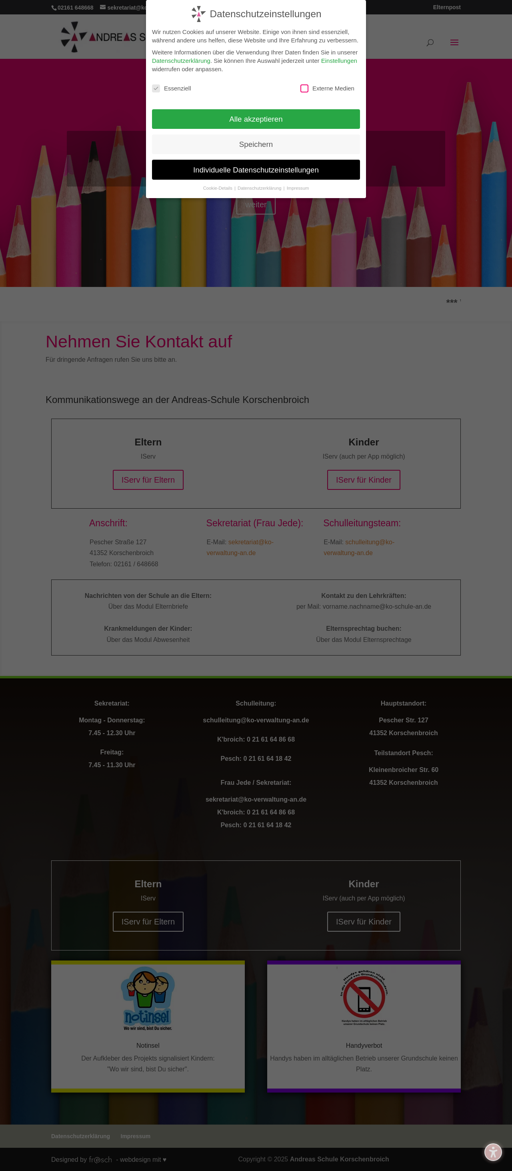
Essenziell (171, 87)
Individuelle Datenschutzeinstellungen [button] (256, 168)
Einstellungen (339, 59)
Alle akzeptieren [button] (255, 118)
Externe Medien (327, 87)
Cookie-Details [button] (218, 186)
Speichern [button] (256, 143)
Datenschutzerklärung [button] (260, 186)
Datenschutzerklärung (181, 59)
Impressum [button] (298, 186)
